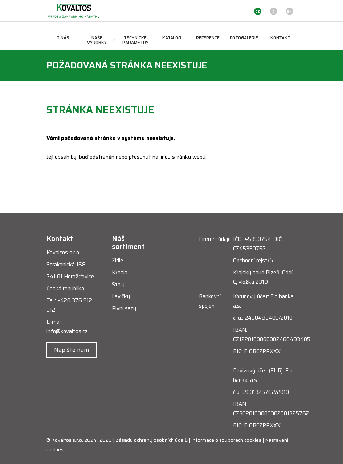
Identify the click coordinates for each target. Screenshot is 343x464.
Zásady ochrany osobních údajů (151, 440)
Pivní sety (124, 308)
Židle (117, 260)
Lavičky (121, 296)
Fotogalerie (244, 37)
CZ (257, 11)
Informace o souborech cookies (226, 440)
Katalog (171, 37)
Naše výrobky (101, 40)
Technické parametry (135, 40)
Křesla (119, 272)
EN (289, 11)
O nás (63, 37)
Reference (208, 37)
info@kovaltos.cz (67, 331)
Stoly (118, 284)
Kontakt (280, 37)
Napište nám (71, 349)
